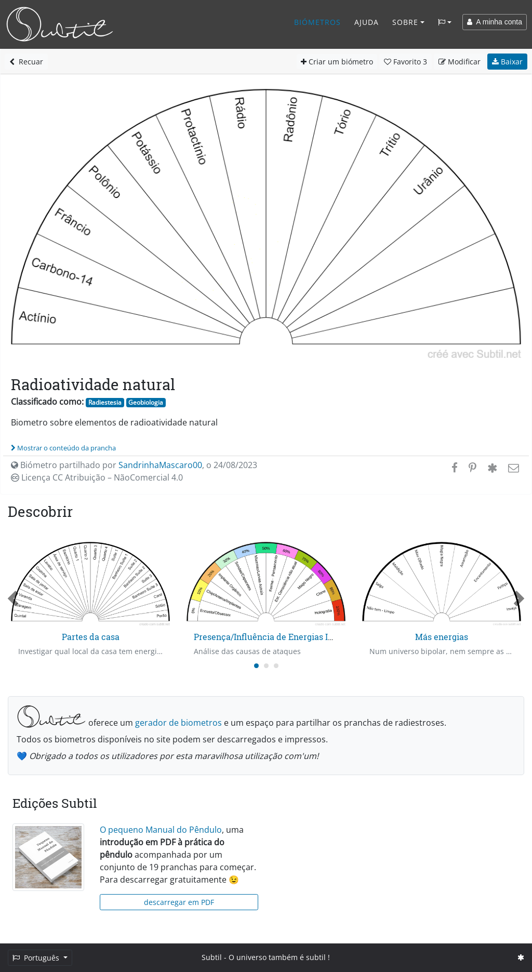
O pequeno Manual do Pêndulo (161, 829)
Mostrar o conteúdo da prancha (63, 447)
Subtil (212, 957)
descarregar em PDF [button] (179, 902)
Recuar (26, 61)
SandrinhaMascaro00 (160, 465)
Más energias (441, 636)
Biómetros (317, 22)
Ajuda (366, 22)
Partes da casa (90, 636)
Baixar (507, 61)
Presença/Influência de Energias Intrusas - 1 (281, 636)
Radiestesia (105, 402)
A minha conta (494, 22)
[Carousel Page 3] (276, 665)
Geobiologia (145, 402)
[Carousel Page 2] (266, 665)
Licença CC (97, 477)
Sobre (405, 22)
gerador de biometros (178, 722)
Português (36, 958)
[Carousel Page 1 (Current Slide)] (256, 665)
